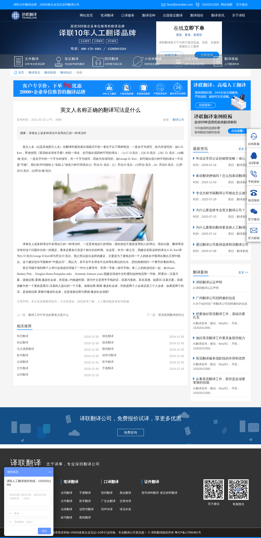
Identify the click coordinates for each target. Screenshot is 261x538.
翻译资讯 (217, 15)
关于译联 (238, 15)
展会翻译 (125, 492)
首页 (18, 72)
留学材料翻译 (150, 492)
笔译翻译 (107, 15)
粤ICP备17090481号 (188, 532)
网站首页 (86, 15)
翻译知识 (66, 72)
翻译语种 (148, 15)
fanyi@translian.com (177, 4)
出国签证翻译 (173, 15)
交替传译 (125, 501)
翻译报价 (196, 15)
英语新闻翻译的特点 (171, 314)
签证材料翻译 (168, 492)
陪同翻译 (107, 492)
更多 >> (243, 149)
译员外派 (125, 509)
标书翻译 (66, 517)
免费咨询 (130, 432)
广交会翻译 (108, 501)
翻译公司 (178, 119)
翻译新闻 (50, 72)
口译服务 (127, 15)
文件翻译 (66, 501)
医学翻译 (85, 501)
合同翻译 (66, 492)
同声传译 (107, 509)
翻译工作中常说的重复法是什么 (48, 314)
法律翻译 (66, 509)
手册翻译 (85, 492)
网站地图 (226, 4)
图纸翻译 (85, 517)
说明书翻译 (86, 509)
